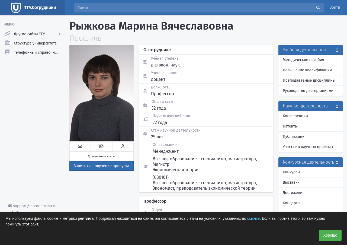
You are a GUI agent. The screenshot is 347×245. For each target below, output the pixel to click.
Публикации (293, 136)
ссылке (253, 218)
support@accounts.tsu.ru (32, 206)
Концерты (291, 203)
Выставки (291, 182)
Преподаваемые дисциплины (309, 80)
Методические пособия (303, 60)
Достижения (293, 192)
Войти (334, 7)
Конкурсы (291, 172)
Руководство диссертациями (308, 90)
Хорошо (330, 235)
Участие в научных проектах (308, 147)
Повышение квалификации (307, 70)
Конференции (295, 116)
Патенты (290, 126)
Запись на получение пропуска (101, 166)
